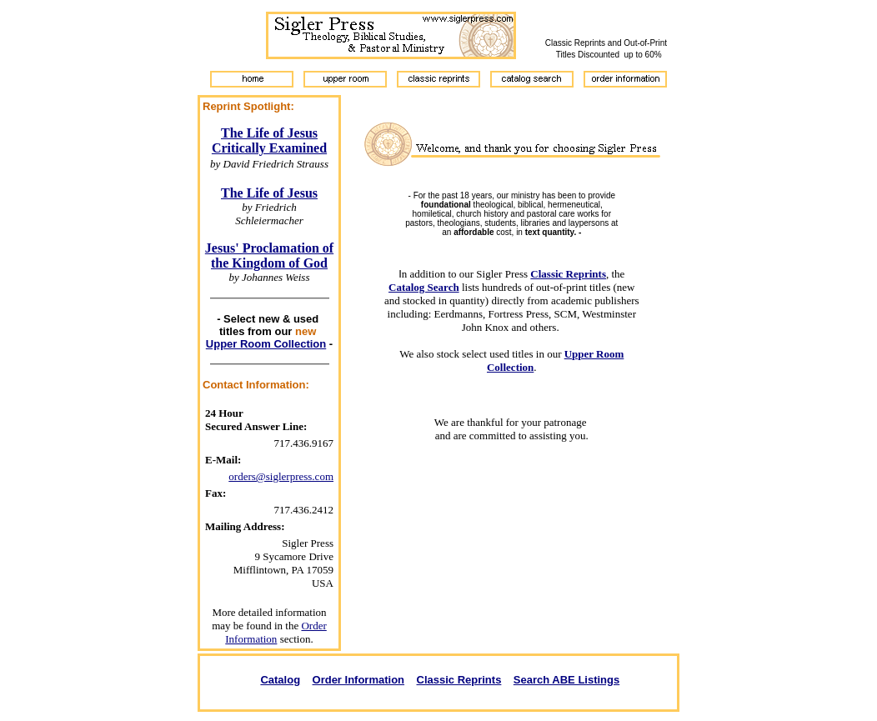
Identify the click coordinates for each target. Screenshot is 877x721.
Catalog (280, 679)
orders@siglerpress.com (280, 476)
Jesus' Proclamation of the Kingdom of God (269, 255)
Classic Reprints (459, 679)
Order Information (276, 632)
